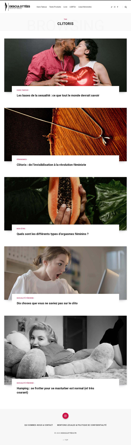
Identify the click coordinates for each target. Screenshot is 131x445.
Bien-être (21, 229)
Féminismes (22, 159)
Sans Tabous (22, 90)
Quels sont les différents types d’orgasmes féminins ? (52, 234)
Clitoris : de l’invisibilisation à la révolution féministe (51, 164)
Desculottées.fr (68, 433)
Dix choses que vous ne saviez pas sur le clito (47, 303)
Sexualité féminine (25, 298)
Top (65, 440)
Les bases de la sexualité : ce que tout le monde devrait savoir (58, 95)
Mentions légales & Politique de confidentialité (82, 425)
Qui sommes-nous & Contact (38, 425)
